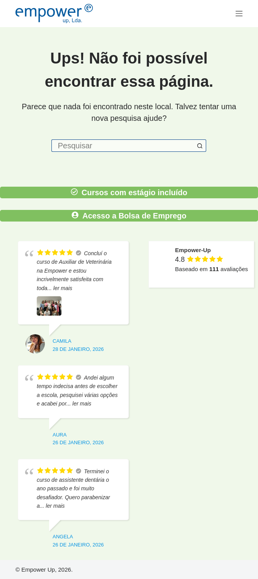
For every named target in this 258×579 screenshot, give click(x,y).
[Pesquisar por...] (122, 145)
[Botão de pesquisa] (200, 145)
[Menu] (239, 13)
